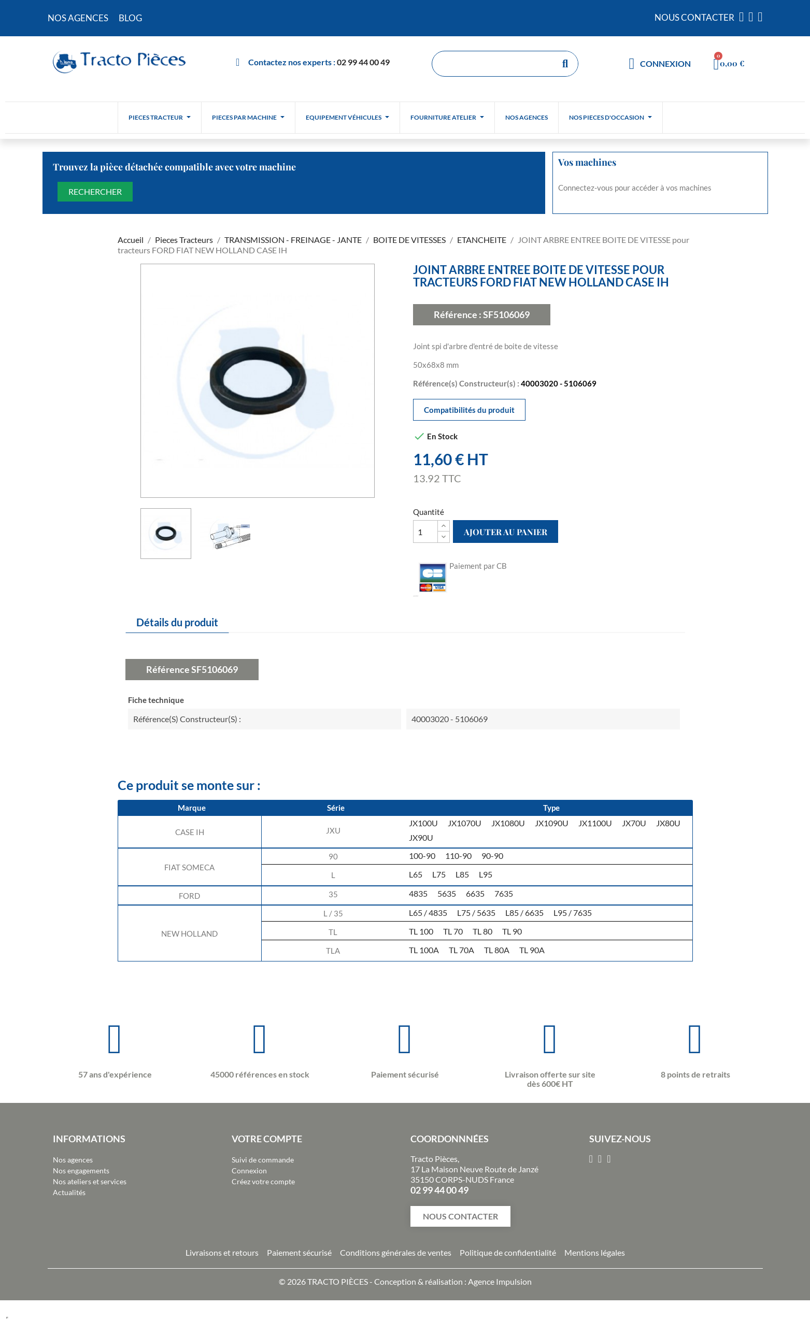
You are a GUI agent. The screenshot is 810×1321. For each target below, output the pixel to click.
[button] (460, 1216)
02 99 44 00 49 (363, 62)
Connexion (249, 1170)
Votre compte (267, 1138)
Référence (168, 669)
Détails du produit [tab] (177, 622)
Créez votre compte (263, 1181)
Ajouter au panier (505, 531)
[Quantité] (425, 531)
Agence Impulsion (500, 1281)
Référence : (457, 314)
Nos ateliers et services (89, 1181)
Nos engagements (81, 1170)
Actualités (69, 1192)
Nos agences (73, 1159)
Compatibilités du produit (469, 409)
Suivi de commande (263, 1159)
